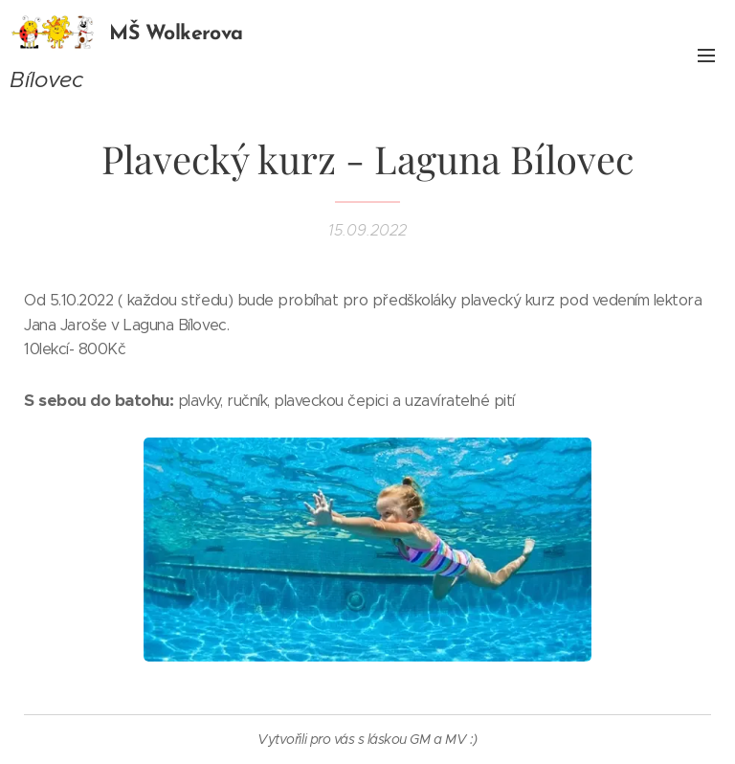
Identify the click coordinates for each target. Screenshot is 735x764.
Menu (706, 55)
